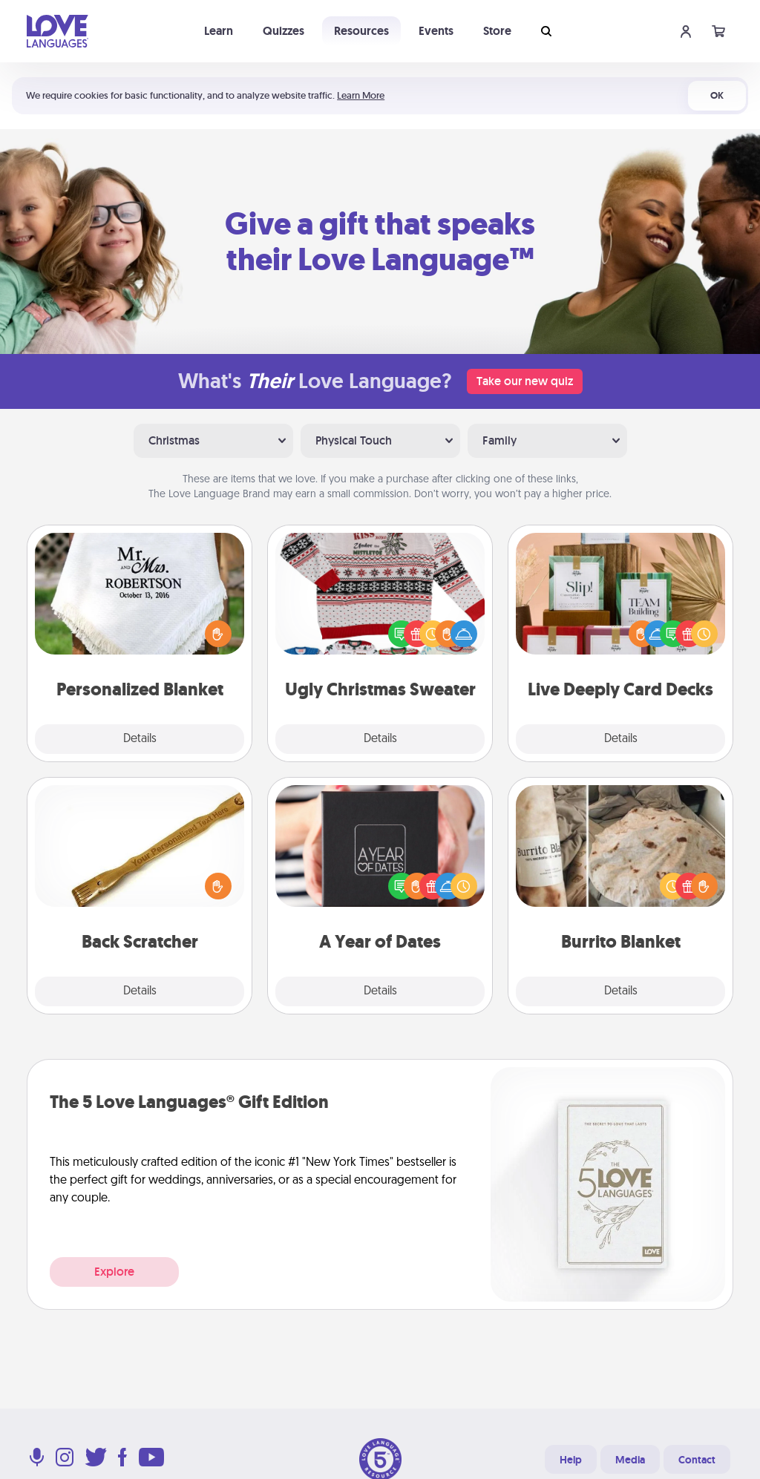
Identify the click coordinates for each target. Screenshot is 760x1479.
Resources (361, 31)
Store (497, 31)
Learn (218, 31)
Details (140, 739)
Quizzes (283, 31)
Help (571, 1459)
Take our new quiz (524, 381)
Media (630, 1459)
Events (436, 31)
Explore (114, 1271)
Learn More (360, 95)
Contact (696, 1459)
